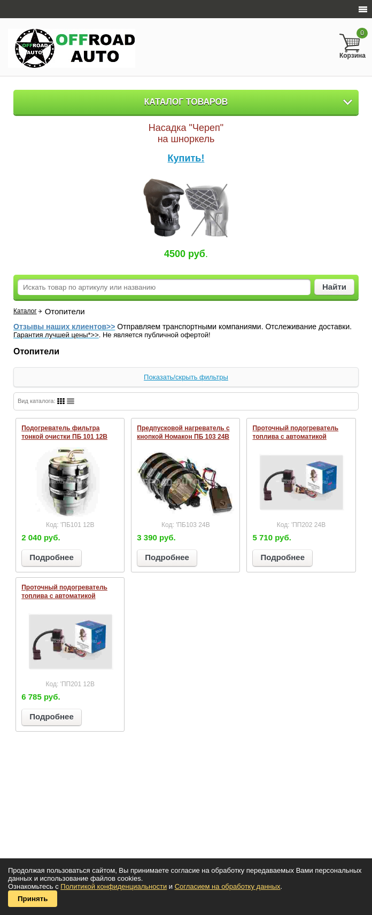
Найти (334, 286)
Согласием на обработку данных (228, 886)
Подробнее (51, 557)
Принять (33, 899)
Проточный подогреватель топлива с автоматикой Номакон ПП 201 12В (64, 596)
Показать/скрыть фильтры (186, 377)
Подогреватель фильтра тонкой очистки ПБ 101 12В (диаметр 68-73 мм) (64, 436)
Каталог (25, 311)
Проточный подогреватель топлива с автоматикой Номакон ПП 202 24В (295, 436)
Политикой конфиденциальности (113, 886)
